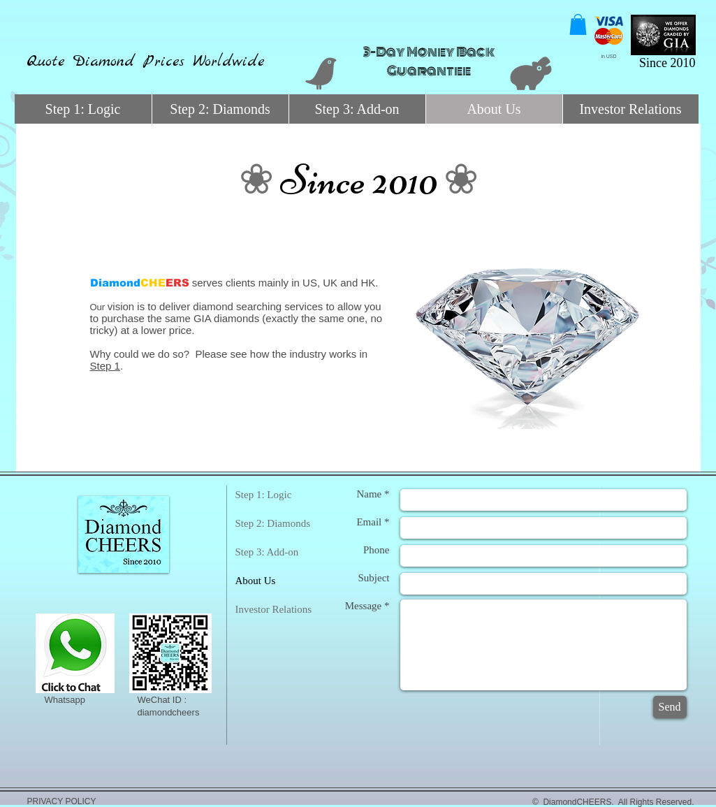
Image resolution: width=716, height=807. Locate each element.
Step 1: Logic (263, 494)
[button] (578, 24)
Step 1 (105, 366)
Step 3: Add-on (267, 552)
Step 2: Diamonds (273, 523)
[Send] (670, 707)
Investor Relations (273, 609)
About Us (255, 580)
